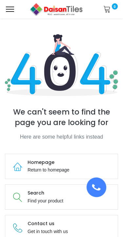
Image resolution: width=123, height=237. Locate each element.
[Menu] (10, 9)
